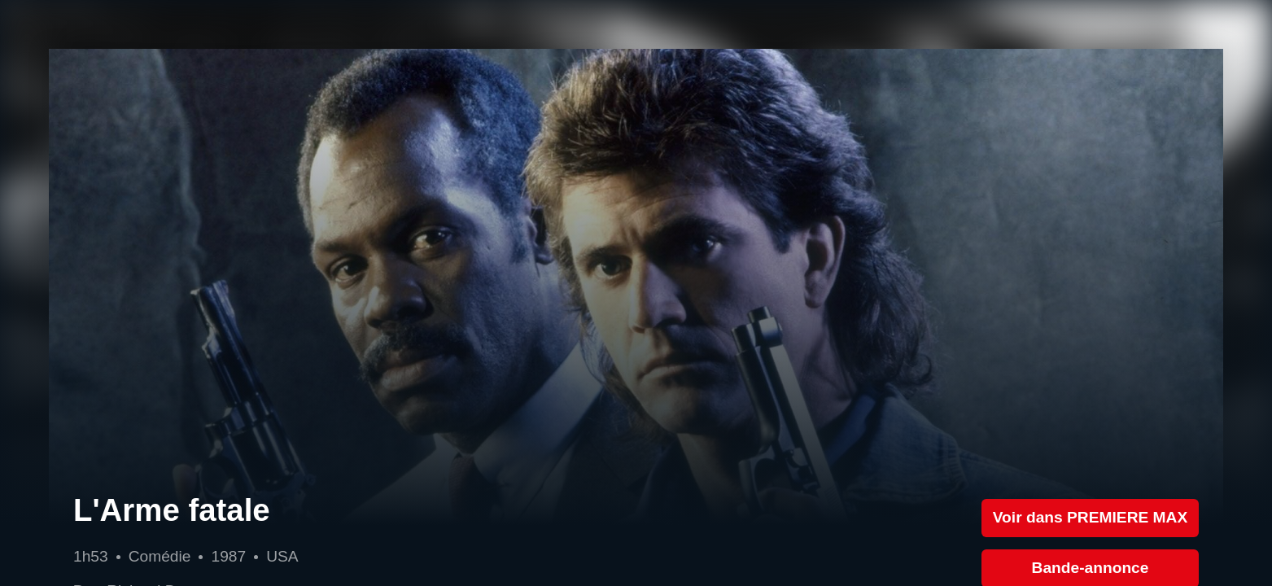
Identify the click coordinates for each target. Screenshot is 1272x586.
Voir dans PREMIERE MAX (1090, 517)
